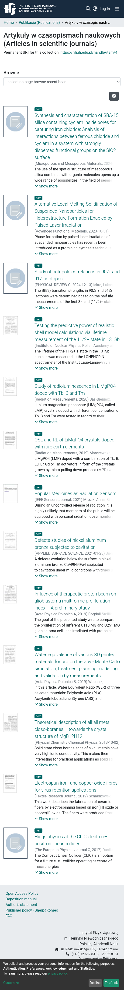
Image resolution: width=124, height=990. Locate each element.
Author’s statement (21, 904)
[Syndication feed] (114, 96)
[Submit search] (88, 9)
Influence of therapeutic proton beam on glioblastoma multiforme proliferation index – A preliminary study (75, 601)
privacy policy (57, 973)
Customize (11, 983)
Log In (105, 9)
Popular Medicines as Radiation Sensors (75, 493)
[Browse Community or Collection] (62, 81)
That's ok (111, 983)
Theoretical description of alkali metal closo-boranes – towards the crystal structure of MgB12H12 (72, 729)
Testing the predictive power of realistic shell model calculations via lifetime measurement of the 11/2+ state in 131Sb (77, 332)
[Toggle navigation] (117, 8)
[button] (95, 9)
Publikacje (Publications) (39, 22)
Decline (95, 983)
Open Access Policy (22, 893)
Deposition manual (21, 899)
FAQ (9, 916)
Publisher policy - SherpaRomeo (32, 910)
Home (9, 22)
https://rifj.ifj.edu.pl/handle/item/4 (88, 52)
